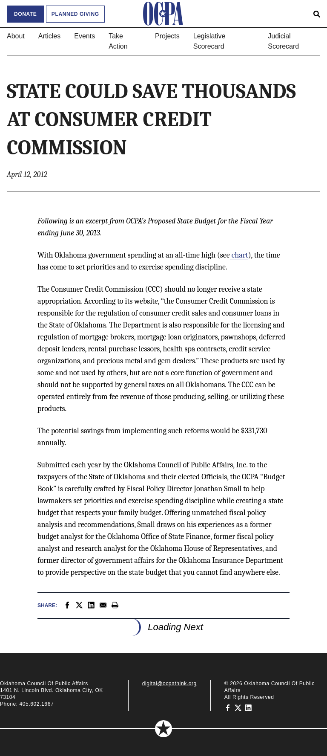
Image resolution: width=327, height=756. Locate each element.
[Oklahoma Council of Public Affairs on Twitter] (238, 707)
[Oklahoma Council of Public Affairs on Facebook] (227, 707)
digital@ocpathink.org (169, 683)
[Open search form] (316, 14)
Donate (25, 14)
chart (239, 255)
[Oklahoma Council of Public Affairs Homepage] (163, 14)
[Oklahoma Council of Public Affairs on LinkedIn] (248, 707)
